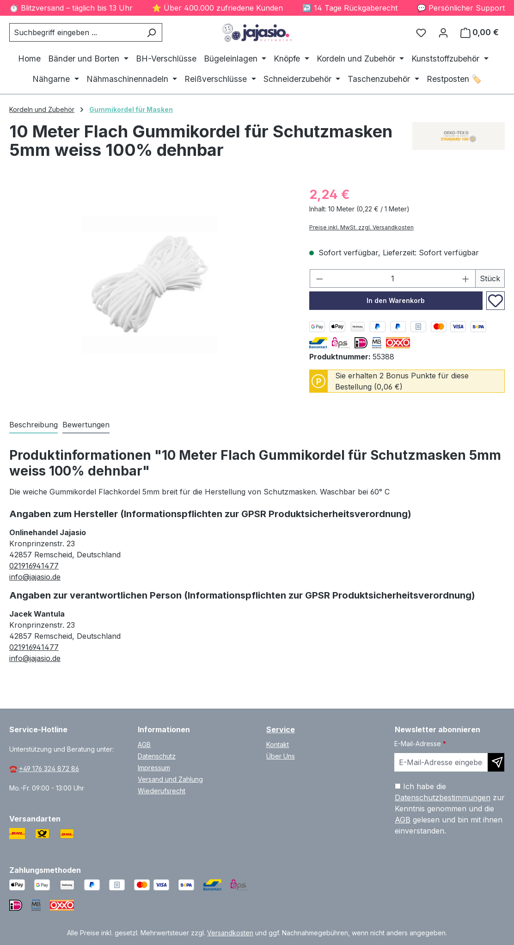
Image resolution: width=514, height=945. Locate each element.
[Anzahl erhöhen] (466, 278)
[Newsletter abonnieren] (496, 762)
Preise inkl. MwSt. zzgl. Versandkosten (361, 227)
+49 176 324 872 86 (49, 768)
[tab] (33, 425)
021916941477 (34, 565)
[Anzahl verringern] (319, 278)
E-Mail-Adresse (420, 743)
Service (280, 729)
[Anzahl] (392, 278)
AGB (144, 744)
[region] (150, 284)
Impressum (154, 768)
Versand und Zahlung (170, 779)
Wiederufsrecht (161, 791)
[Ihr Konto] (443, 32)
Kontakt (277, 744)
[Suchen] (151, 32)
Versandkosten (230, 933)
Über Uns (280, 756)
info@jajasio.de (35, 576)
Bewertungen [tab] (86, 424)
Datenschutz (157, 756)
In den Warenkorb (396, 300)
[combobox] (75, 32)
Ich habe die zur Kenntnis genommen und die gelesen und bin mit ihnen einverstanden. (450, 808)
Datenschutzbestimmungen (442, 797)
